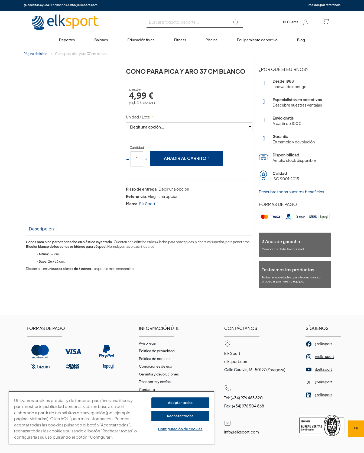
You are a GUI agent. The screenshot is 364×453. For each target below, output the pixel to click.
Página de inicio (35, 54)
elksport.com (236, 361)
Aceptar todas (180, 402)
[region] (111, 418)
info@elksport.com (84, 5)
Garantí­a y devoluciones (159, 374)
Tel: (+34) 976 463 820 (243, 397)
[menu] (182, 40)
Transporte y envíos (155, 382)
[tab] (41, 228)
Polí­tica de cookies (154, 358)
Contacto (147, 389)
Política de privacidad (157, 351)
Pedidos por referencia (324, 5)
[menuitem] (67, 40)
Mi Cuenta (290, 22)
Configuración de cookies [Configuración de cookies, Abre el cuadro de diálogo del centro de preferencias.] (180, 429)
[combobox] (195, 22)
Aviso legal (148, 343)
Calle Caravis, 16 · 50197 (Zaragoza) (254, 369)
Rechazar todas (180, 416)
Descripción (41, 229)
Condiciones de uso (155, 366)
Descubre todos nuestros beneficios (291, 191)
